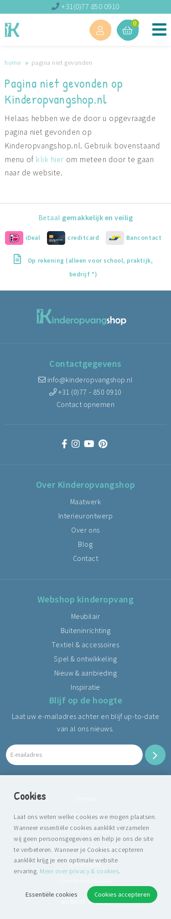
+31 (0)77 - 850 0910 (85, 391)
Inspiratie (85, 687)
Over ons (85, 529)
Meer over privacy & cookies (79, 871)
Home (13, 62)
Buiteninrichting (85, 630)
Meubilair (85, 616)
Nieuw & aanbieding (85, 672)
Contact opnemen (86, 404)
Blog (85, 544)
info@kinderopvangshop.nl (85, 379)
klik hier (50, 159)
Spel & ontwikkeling (85, 658)
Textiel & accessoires (85, 644)
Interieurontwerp (85, 515)
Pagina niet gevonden (62, 62)
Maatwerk (85, 501)
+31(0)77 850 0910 (85, 6)
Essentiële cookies (52, 894)
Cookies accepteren (122, 894)
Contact (85, 558)
